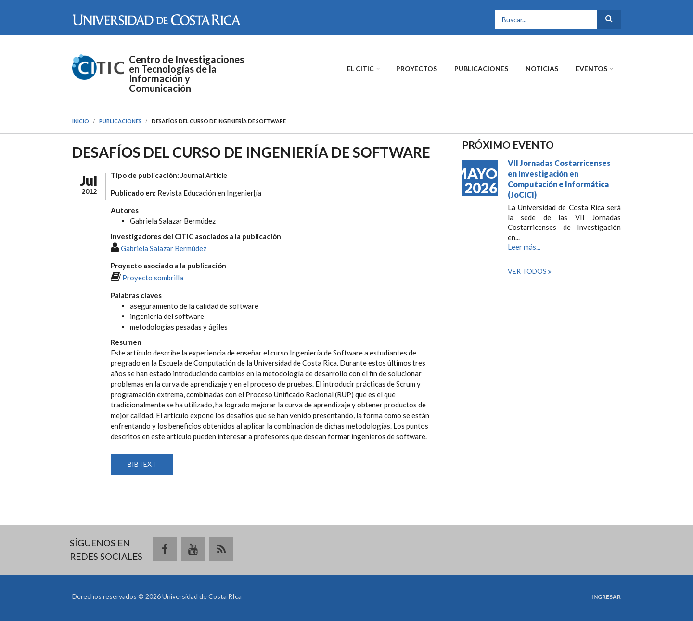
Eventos (591, 68)
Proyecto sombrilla (152, 277)
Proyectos (416, 68)
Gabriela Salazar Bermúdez (163, 248)
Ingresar (606, 597)
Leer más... (524, 246)
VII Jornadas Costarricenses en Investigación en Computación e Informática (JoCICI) (559, 178)
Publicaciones (481, 68)
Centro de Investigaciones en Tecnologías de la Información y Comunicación (186, 73)
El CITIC (360, 68)
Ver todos (528, 271)
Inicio (80, 121)
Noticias (542, 68)
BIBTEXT (142, 464)
